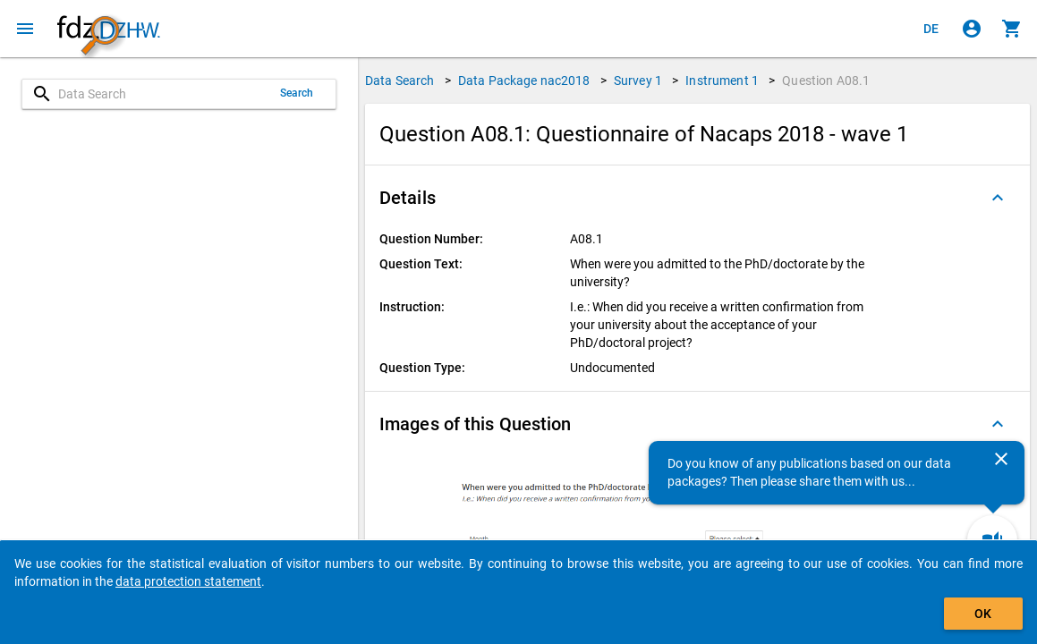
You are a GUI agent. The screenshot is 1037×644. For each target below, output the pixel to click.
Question (826, 80)
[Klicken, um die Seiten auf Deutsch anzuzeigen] (931, 29)
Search (297, 93)
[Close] (1001, 459)
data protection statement (188, 581)
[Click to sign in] (972, 29)
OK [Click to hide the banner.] (982, 613)
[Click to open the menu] (25, 29)
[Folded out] (998, 198)
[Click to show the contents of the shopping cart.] (1012, 29)
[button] (697, 198)
